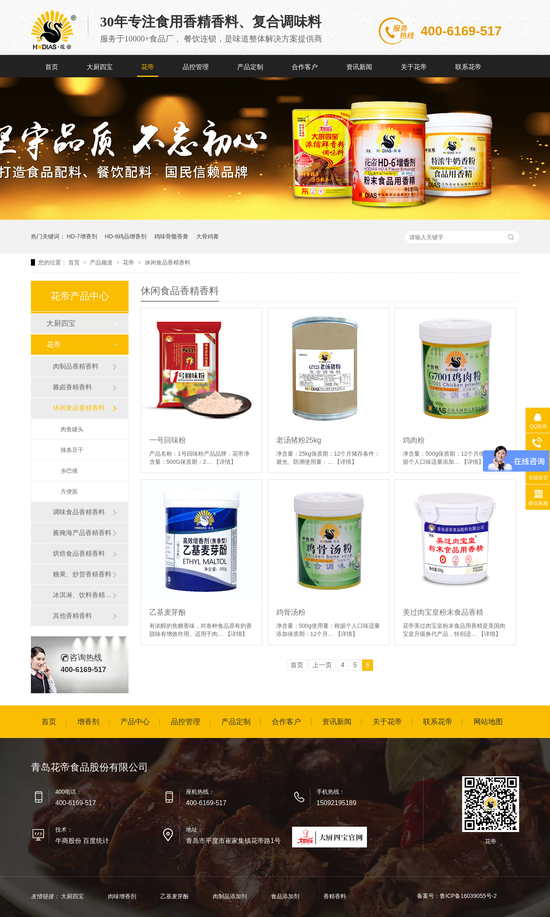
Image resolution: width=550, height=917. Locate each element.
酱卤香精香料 (72, 387)
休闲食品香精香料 (167, 262)
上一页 (322, 665)
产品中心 (135, 722)
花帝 (147, 66)
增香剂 (88, 722)
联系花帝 (468, 66)
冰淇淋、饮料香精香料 (82, 595)
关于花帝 (414, 66)
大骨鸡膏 (207, 236)
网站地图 (488, 722)
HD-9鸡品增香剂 (125, 236)
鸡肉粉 (414, 440)
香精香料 (334, 896)
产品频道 (102, 262)
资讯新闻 (359, 66)
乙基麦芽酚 (167, 612)
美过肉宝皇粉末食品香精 (443, 612)
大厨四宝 (100, 66)
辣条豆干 (72, 450)
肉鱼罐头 (72, 429)
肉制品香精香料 (75, 366)
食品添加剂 (286, 896)
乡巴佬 (69, 470)
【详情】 (225, 461)
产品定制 (250, 66)
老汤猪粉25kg (298, 440)
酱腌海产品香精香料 (82, 532)
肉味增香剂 (123, 896)
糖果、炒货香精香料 (82, 574)
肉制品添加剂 (231, 896)
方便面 (69, 491)
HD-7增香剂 (82, 236)
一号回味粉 (167, 440)
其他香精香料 (72, 615)
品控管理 (196, 66)
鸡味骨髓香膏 (171, 236)
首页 (51, 66)
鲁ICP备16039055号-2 (468, 896)
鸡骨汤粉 (291, 612)
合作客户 (305, 66)
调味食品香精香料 (79, 512)
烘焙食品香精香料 (79, 553)
